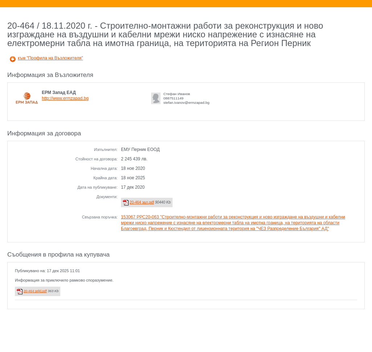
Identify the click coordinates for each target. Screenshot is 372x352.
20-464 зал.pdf (142, 202)
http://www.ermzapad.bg (65, 98)
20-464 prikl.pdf (35, 291)
